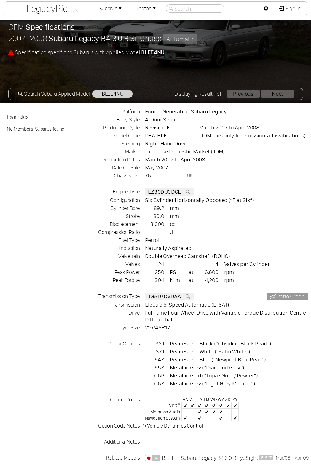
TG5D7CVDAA (169, 296)
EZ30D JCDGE (169, 191)
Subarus (110, 8)
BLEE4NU (113, 93)
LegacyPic (52, 8)
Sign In (292, 8)
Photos (146, 8)
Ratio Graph (290, 296)
